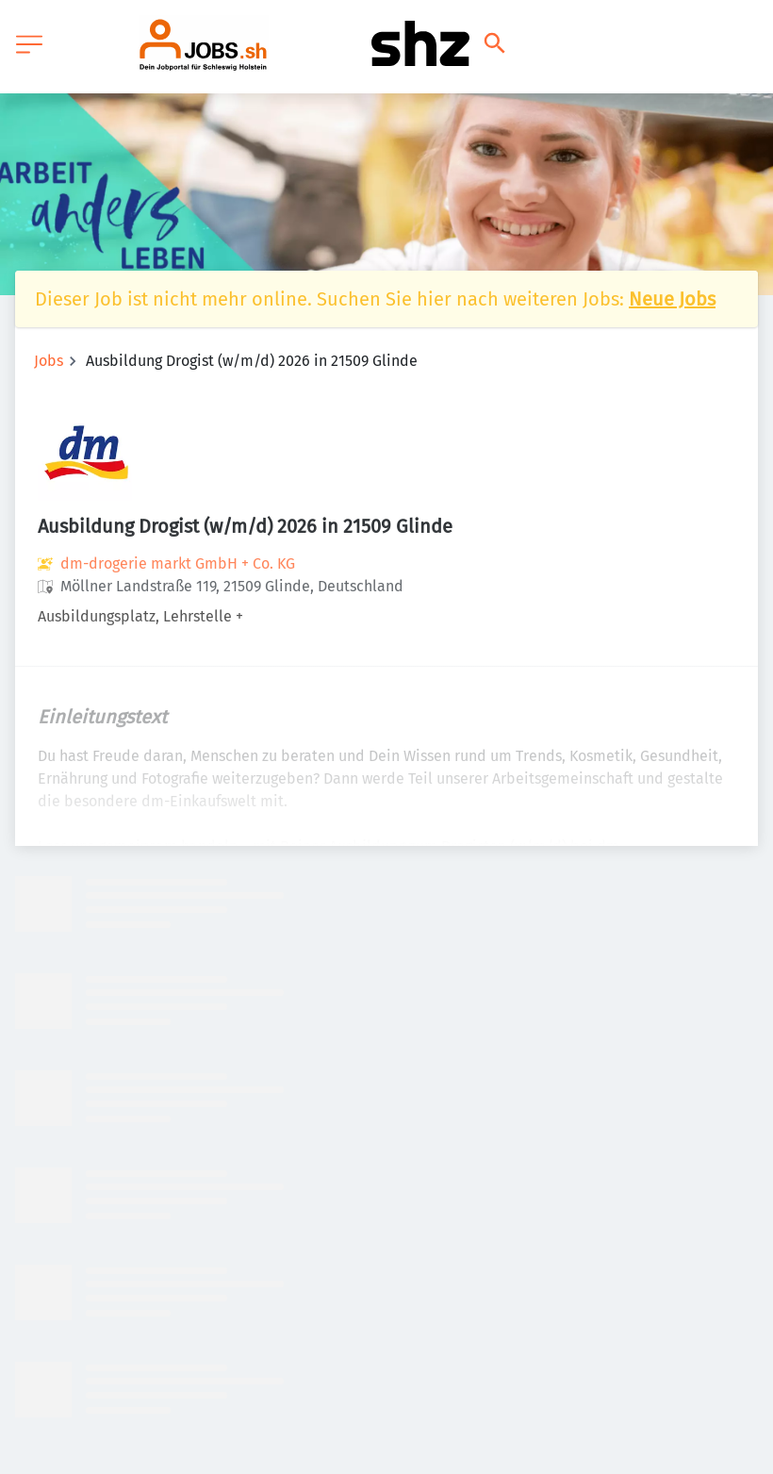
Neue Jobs (672, 299)
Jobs (48, 361)
